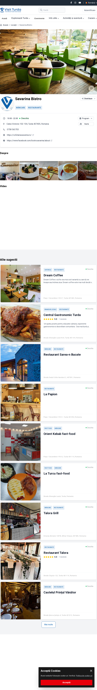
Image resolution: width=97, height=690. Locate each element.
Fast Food (48, 428)
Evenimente (39, 18)
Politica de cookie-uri (84, 676)
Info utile (54, 18)
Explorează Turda (20, 18)
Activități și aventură (73, 18)
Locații (14, 25)
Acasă (4, 18)
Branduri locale (50, 309)
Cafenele (48, 270)
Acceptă (66, 682)
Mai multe (48, 624)
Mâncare (20, 108)
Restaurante (34, 108)
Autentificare (89, 10)
